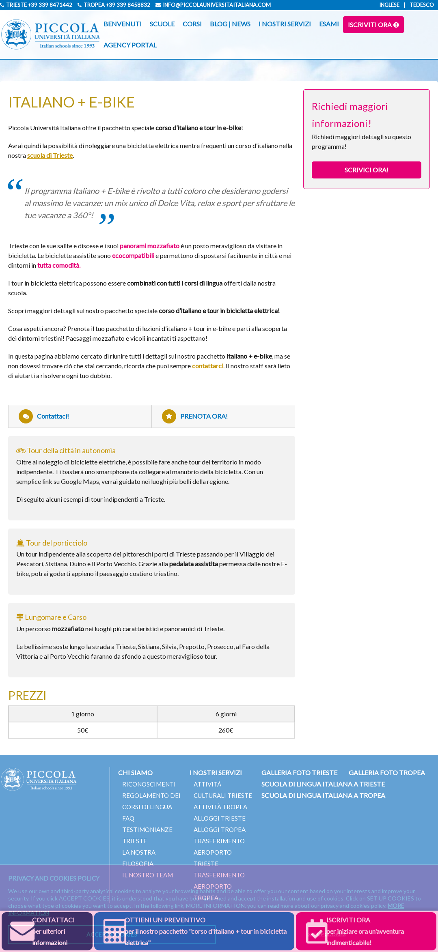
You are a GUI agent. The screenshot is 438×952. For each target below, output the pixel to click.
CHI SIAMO (135, 772)
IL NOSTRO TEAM (147, 875)
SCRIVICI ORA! (366, 170)
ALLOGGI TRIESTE (220, 818)
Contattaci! (44, 416)
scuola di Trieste (50, 155)
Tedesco (422, 5)
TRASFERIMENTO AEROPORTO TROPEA (219, 886)
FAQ (128, 818)
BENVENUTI (123, 24)
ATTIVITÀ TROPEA (220, 806)
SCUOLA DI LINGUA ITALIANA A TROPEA (323, 795)
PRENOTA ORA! (195, 416)
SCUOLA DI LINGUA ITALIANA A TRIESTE (323, 784)
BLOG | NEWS (230, 24)
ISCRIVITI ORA (370, 24)
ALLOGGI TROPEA (220, 829)
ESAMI (329, 24)
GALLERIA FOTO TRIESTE (299, 772)
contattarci (207, 366)
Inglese (389, 5)
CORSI (192, 24)
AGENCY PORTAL (130, 45)
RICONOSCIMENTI (149, 784)
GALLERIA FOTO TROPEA (387, 772)
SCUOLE (162, 24)
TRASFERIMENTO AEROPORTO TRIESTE (219, 852)
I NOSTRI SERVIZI (285, 24)
